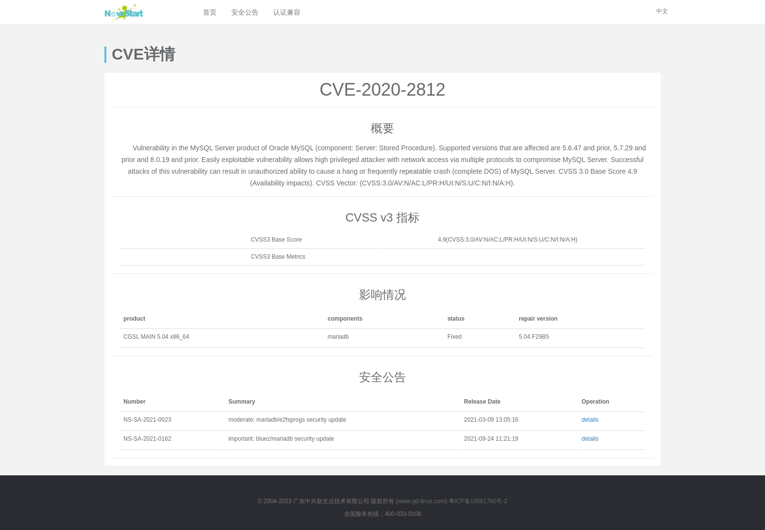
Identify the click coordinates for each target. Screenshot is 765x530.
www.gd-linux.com (421, 501)
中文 (662, 11)
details (590, 419)
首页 (210, 12)
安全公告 (245, 12)
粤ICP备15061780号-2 (478, 501)
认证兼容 (287, 12)
